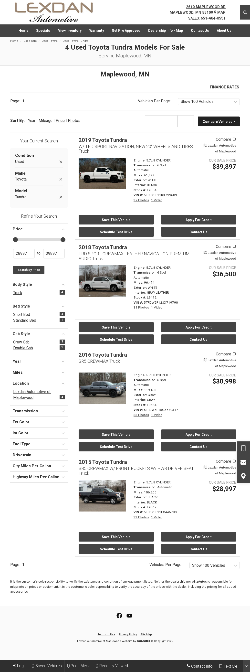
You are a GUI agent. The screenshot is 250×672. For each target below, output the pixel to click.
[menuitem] (23, 30)
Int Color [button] (39, 433)
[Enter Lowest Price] (24, 253)
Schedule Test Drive (116, 232)
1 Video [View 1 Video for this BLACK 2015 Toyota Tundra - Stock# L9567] (156, 517)
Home (14, 41)
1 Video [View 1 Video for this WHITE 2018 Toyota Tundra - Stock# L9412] (156, 307)
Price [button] (39, 229)
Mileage (45, 120)
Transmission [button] (39, 411)
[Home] (57, 12)
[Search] (245, 12)
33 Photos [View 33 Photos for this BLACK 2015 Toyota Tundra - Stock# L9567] (141, 517)
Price (60, 120)
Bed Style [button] (39, 306)
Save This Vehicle (116, 220)
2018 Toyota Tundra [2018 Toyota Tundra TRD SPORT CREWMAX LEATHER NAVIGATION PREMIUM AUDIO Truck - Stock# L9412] (103, 247)
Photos (74, 120)
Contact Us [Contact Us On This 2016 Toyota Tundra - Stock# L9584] (198, 447)
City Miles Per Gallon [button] (39, 466)
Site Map (146, 634)
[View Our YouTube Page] (129, 615)
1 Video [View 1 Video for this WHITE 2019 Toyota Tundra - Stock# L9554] (156, 200)
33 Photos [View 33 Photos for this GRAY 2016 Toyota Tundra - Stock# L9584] (141, 415)
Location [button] (39, 383)
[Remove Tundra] (61, 197)
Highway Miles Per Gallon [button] (39, 477)
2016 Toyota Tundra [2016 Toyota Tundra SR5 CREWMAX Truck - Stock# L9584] (103, 355)
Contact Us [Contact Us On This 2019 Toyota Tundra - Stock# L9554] (198, 232)
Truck (17, 292)
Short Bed (21, 314)
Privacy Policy (128, 634)
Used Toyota (50, 41)
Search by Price (29, 270)
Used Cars (30, 41)
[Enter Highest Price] (54, 253)
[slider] (15, 239)
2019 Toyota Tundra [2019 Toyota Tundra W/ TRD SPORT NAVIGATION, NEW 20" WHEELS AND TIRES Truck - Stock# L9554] (103, 140)
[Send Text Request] (243, 448)
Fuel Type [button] (39, 444)
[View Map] (243, 476)
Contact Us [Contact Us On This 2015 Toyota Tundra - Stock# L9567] (198, 549)
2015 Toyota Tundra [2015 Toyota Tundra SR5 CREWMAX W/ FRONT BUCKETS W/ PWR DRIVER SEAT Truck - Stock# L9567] (103, 462)
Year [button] (39, 361)
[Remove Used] (61, 162)
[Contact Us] (243, 462)
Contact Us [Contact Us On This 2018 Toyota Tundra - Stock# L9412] (198, 339)
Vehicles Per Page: (154, 101)
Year (31, 120)
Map (220, 12)
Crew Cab (21, 342)
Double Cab (23, 348)
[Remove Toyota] (61, 179)
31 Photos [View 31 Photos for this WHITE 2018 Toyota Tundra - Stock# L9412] (141, 307)
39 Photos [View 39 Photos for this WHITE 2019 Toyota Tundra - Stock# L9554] (141, 200)
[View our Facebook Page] (119, 615)
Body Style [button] (39, 284)
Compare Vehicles (219, 122)
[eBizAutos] (143, 641)
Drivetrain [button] (39, 455)
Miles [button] (39, 372)
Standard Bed (24, 320)
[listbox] (209, 101)
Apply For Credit (199, 220)
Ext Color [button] (39, 422)
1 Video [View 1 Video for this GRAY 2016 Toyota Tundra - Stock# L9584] (156, 415)
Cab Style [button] (39, 334)
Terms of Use (106, 634)
